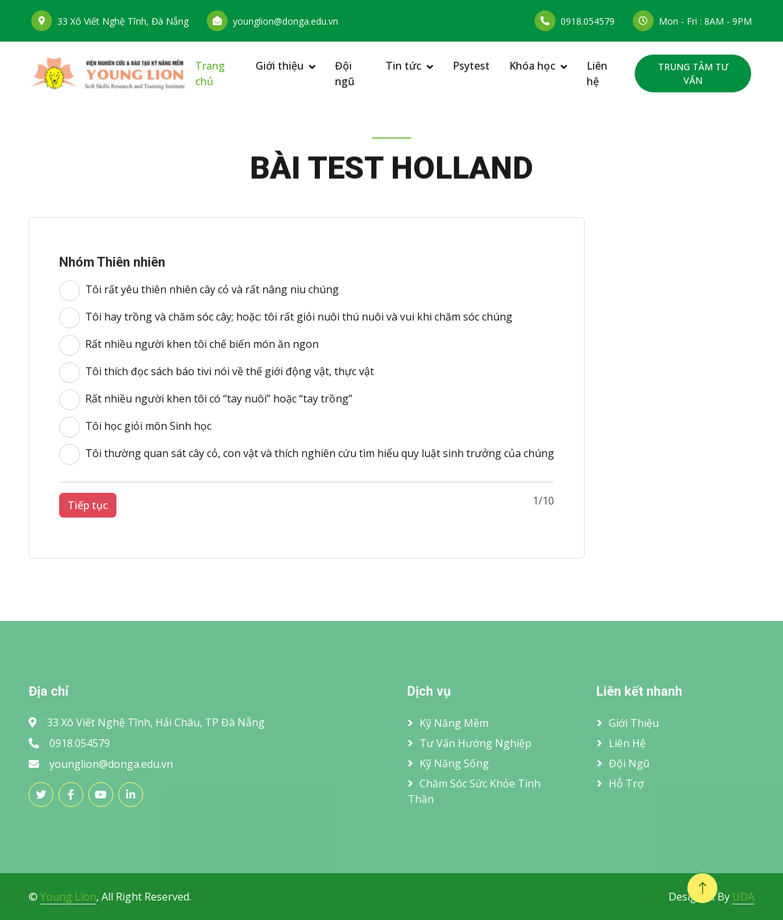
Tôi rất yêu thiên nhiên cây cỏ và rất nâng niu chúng (199, 290)
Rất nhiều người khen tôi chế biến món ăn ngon (189, 345)
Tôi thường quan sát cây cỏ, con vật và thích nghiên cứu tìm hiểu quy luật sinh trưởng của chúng (306, 454)
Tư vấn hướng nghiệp (475, 743)
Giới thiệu (280, 66)
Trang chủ (210, 73)
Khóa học (532, 66)
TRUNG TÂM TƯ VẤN (693, 73)
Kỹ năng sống (454, 763)
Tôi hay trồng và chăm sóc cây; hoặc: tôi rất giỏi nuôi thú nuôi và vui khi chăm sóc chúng (285, 318)
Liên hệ (597, 73)
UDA (743, 896)
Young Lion (68, 896)
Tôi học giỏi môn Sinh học (135, 427)
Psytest (471, 66)
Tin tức (403, 66)
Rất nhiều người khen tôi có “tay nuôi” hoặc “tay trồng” (205, 399)
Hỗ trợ (626, 783)
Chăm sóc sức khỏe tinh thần (474, 791)
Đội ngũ (344, 73)
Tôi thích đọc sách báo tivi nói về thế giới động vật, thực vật (216, 372)
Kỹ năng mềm (453, 723)
